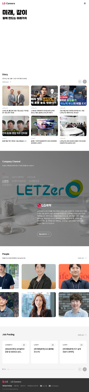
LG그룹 (43, 386)
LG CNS (33, 184)
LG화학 (5, 181)
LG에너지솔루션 (19, 181)
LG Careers (53, 386)
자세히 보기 (6, 82)
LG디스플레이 (18, 177)
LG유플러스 (7, 184)
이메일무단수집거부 (32, 386)
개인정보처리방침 (7, 386)
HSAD (51, 184)
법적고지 (23, 386)
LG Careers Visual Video (44, 44)
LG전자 (5, 177)
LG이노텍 (31, 177)
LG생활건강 (34, 181)
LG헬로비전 (21, 184)
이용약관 (16, 386)
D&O (42, 184)
